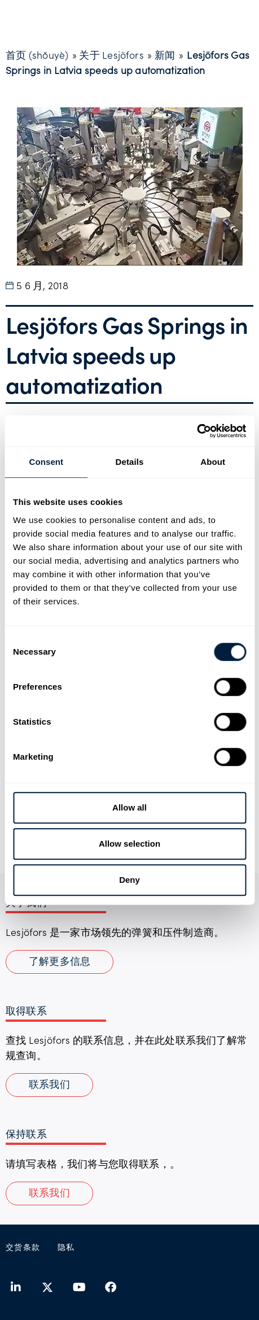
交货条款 (23, 1246)
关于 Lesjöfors (111, 55)
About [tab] (212, 462)
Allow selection (129, 843)
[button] (49, 1193)
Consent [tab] (46, 462)
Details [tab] (130, 462)
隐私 (66, 1246)
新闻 (165, 55)
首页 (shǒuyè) (37, 55)
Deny (129, 880)
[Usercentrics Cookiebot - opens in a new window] (196, 431)
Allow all (129, 807)
